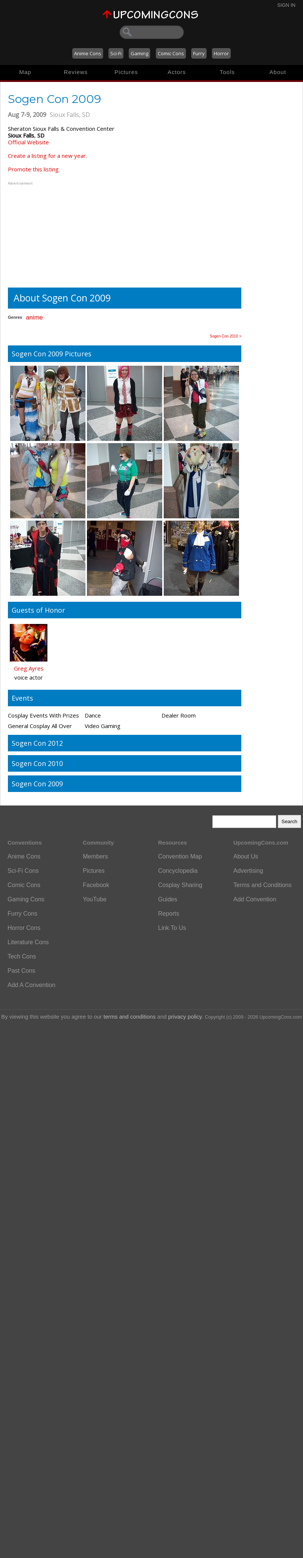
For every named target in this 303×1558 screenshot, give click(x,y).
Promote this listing (33, 169)
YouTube (95, 899)
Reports (168, 913)
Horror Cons (24, 928)
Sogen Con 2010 (37, 763)
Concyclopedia (178, 871)
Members (95, 856)
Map (25, 72)
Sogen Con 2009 (37, 783)
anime (34, 317)
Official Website (28, 142)
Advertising (248, 871)
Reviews (76, 72)
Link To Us (172, 928)
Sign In (286, 5)
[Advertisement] (55, 234)
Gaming (139, 53)
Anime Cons (87, 53)
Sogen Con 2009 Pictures (51, 353)
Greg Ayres (29, 668)
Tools (227, 72)
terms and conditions (129, 1016)
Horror (221, 53)
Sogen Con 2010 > (225, 336)
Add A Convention (31, 985)
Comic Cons (171, 53)
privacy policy (185, 1016)
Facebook (96, 885)
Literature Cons (28, 942)
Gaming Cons (26, 899)
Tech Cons (22, 956)
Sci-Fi (116, 53)
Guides (167, 899)
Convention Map (180, 856)
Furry (199, 53)
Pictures (126, 72)
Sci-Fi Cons (23, 871)
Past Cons (21, 971)
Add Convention (254, 899)
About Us (245, 856)
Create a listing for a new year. (47, 155)
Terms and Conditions (262, 885)
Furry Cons (22, 913)
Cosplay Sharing (180, 885)
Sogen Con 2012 (37, 743)
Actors (176, 72)
